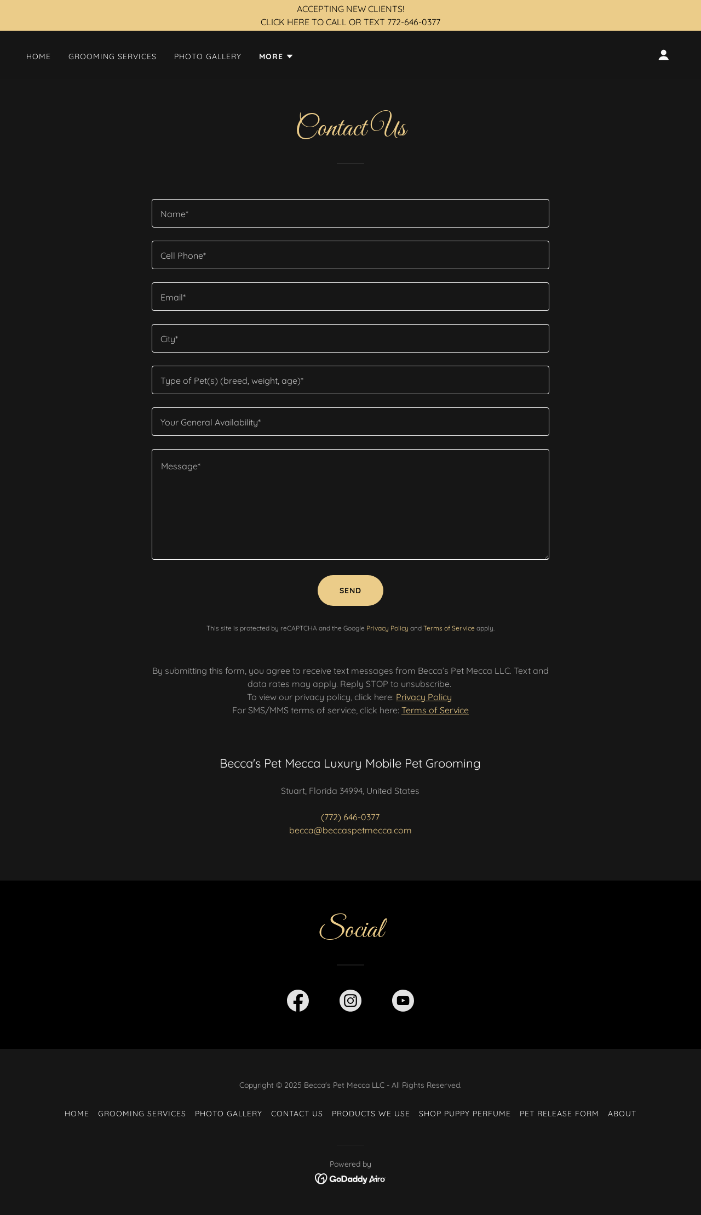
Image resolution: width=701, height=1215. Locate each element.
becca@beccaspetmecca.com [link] (350, 830)
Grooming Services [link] (112, 56)
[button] (276, 56)
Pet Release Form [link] (559, 1114)
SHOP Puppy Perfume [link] (465, 1114)
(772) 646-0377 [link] (350, 816)
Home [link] (38, 56)
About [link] (622, 1114)
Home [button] (77, 1114)
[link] (298, 1002)
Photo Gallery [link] (208, 56)
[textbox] (350, 213)
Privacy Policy (424, 696)
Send (350, 590)
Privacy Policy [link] (387, 628)
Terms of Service (435, 710)
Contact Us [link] (297, 1114)
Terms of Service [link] (449, 628)
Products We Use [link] (371, 1114)
